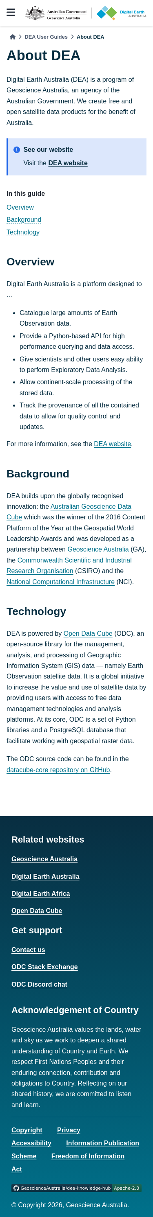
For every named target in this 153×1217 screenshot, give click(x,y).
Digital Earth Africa (40, 893)
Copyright (26, 1130)
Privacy (68, 1130)
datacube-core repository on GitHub (58, 769)
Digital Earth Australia (45, 876)
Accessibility (31, 1143)
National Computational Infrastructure (61, 581)
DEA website (67, 163)
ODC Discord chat (39, 984)
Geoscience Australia (98, 549)
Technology (23, 232)
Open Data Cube (88, 633)
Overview (20, 207)
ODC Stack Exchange (44, 966)
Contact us (28, 949)
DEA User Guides (46, 37)
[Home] (13, 37)
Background (24, 219)
